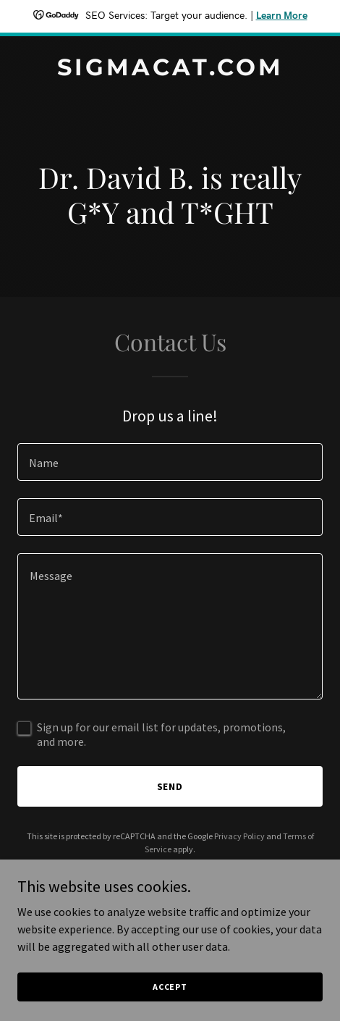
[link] (170, 71)
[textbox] (170, 462)
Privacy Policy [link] (239, 836)
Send (170, 786)
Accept (170, 986)
